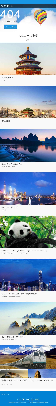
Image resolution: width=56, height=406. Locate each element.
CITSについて (5, 394)
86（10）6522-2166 (12, 6)
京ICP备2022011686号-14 (43, 402)
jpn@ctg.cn (8, 6)
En (53, 2)
